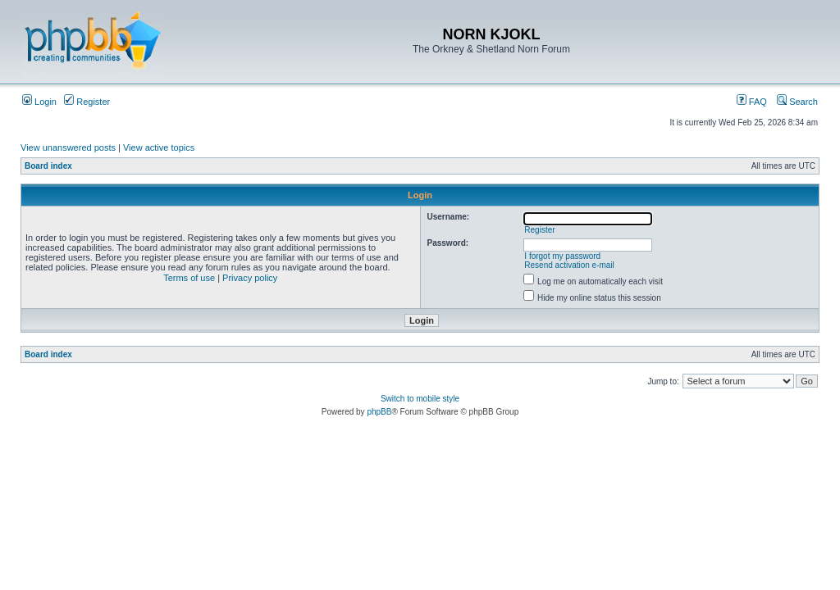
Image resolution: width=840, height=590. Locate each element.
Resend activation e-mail (569, 265)
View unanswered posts (68, 147)
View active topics (158, 147)
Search (797, 102)
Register (87, 102)
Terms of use (189, 278)
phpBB (379, 411)
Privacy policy (249, 278)
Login (39, 102)
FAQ (752, 102)
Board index (48, 165)
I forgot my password (562, 256)
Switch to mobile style (420, 398)
